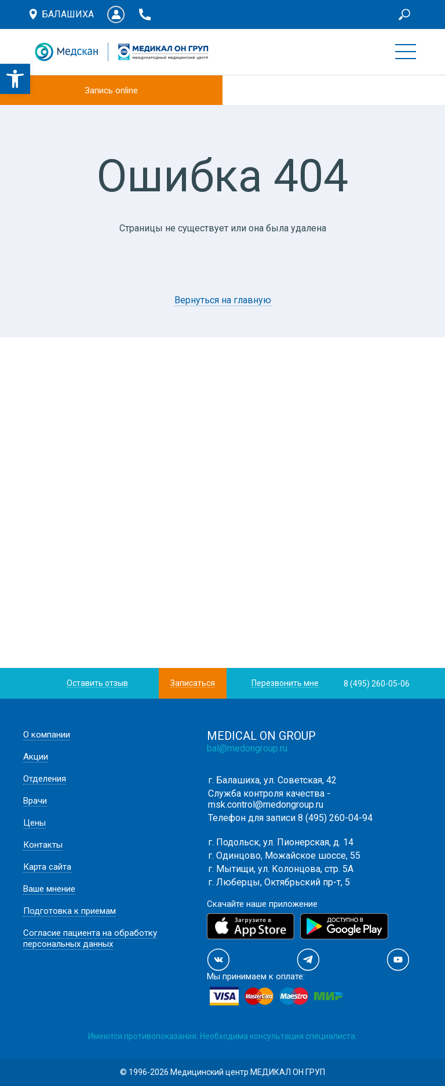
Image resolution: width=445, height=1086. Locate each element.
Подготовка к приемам (69, 911)
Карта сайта (47, 867)
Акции (35, 756)
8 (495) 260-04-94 (335, 817)
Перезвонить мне (285, 683)
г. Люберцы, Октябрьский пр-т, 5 (279, 882)
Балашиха (68, 14)
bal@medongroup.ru (247, 748)
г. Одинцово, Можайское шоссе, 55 (284, 855)
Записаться (192, 683)
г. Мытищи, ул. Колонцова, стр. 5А (280, 868)
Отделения (44, 778)
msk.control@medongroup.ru (265, 804)
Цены (34, 823)
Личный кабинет (115, 14)
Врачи (35, 801)
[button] (15, 79)
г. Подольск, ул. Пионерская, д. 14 (280, 842)
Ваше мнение (49, 889)
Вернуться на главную (222, 300)
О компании (46, 734)
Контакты (43, 845)
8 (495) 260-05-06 (377, 684)
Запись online (111, 90)
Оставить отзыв (97, 683)
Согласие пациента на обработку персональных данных (90, 938)
